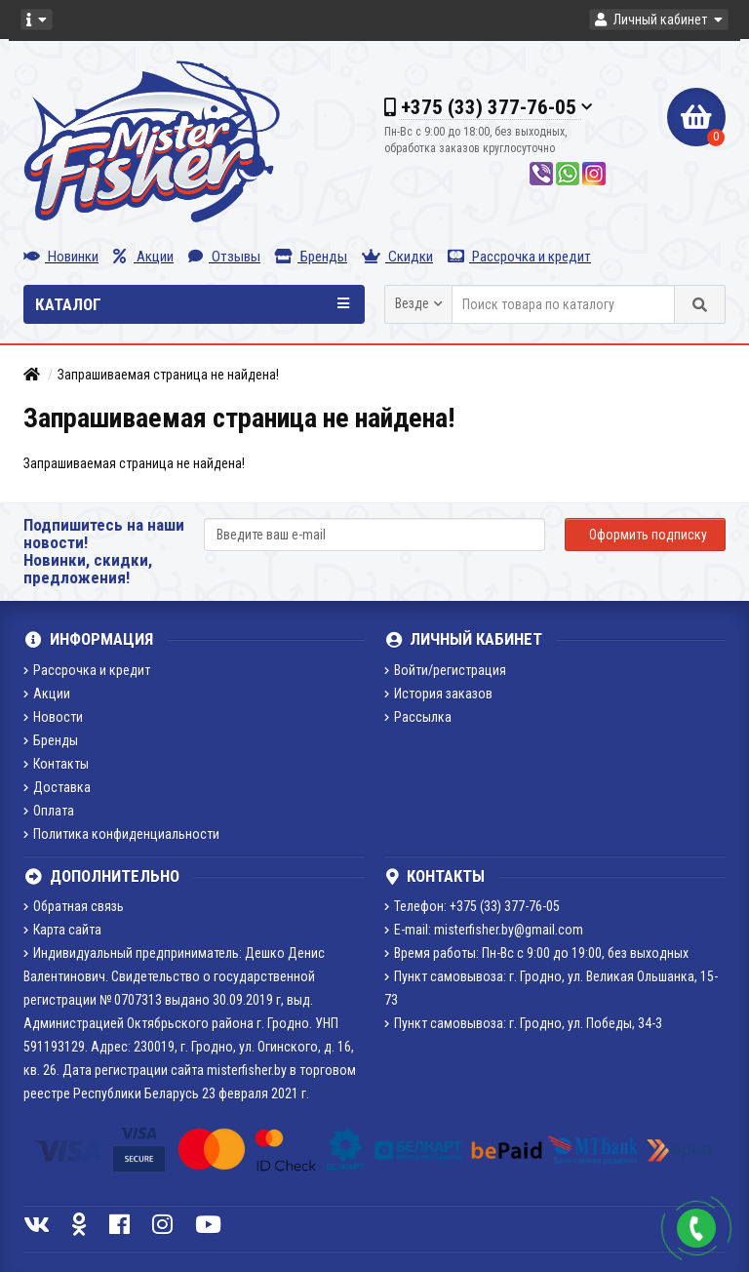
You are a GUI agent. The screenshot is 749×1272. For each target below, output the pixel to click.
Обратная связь (73, 906)
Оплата (48, 810)
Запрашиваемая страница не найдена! (168, 374)
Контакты (56, 764)
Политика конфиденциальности (121, 834)
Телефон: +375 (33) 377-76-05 (472, 906)
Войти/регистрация (445, 670)
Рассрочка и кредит (519, 256)
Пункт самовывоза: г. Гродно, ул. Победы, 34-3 (523, 1023)
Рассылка (418, 717)
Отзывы (224, 256)
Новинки (61, 256)
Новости (53, 717)
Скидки (397, 256)
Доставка (57, 787)
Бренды (311, 256)
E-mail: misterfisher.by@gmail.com (483, 929)
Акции (143, 256)
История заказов (438, 693)
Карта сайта (62, 929)
